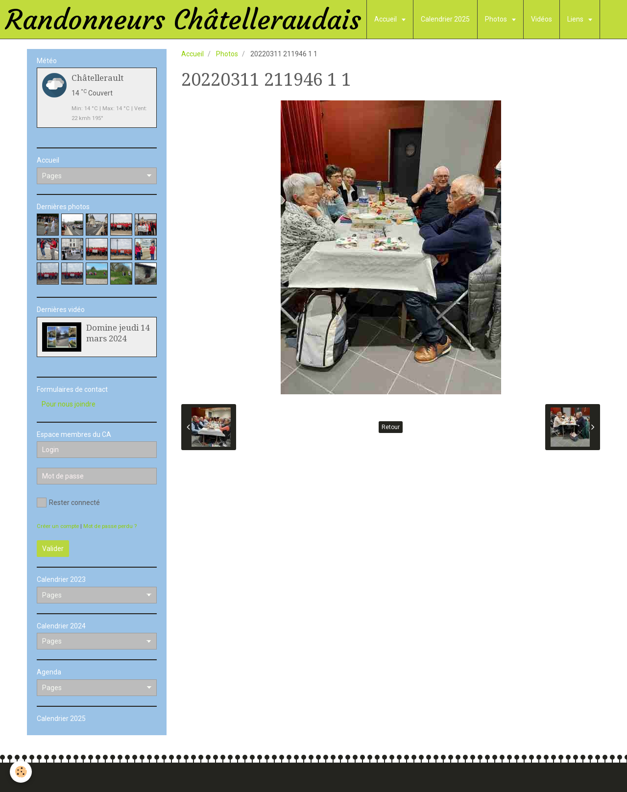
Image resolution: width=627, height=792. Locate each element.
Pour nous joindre (69, 404)
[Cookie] (21, 772)
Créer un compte (58, 526)
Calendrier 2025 (445, 19)
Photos (496, 19)
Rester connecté (68, 502)
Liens (576, 19)
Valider (53, 548)
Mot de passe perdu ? (110, 526)
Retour (391, 427)
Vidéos (541, 19)
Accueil (386, 19)
